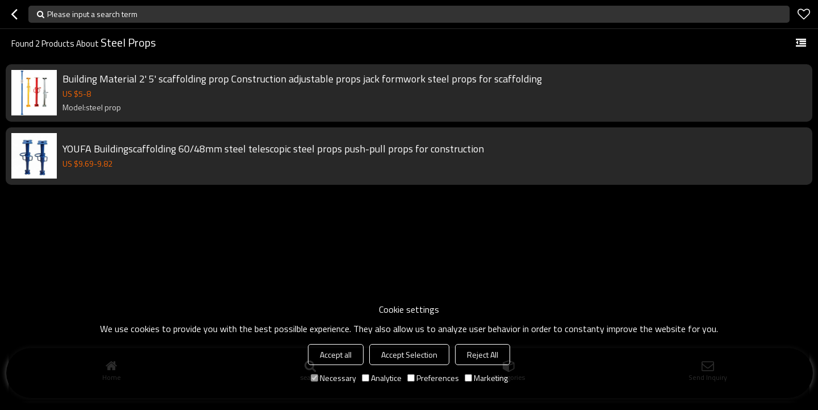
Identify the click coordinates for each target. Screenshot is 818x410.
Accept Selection (409, 355)
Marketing (486, 378)
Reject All (482, 355)
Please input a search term (92, 14)
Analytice (382, 378)
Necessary (333, 378)
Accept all (336, 355)
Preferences (433, 378)
